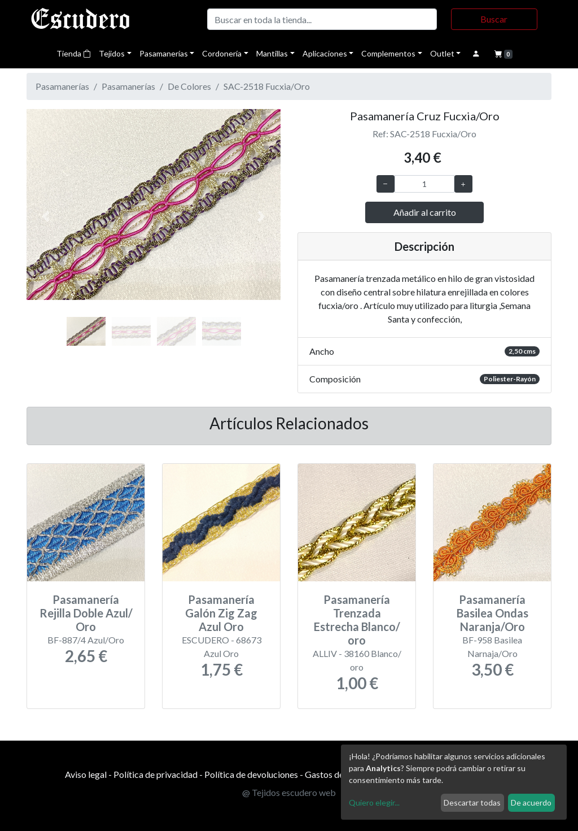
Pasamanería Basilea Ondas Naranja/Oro (492, 613)
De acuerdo (531, 802)
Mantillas (272, 53)
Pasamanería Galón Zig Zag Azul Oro (221, 613)
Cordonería (222, 53)
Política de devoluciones (251, 774)
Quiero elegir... (374, 802)
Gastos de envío (335, 774)
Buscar (493, 19)
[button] (46, 216)
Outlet (442, 53)
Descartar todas (472, 802)
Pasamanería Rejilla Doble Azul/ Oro (86, 613)
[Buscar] (322, 19)
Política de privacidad (155, 774)
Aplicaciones (325, 53)
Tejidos (112, 53)
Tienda (73, 53)
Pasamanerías (163, 53)
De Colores (189, 86)
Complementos (388, 53)
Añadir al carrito (424, 212)
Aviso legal (86, 774)
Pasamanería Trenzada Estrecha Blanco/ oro (357, 620)
